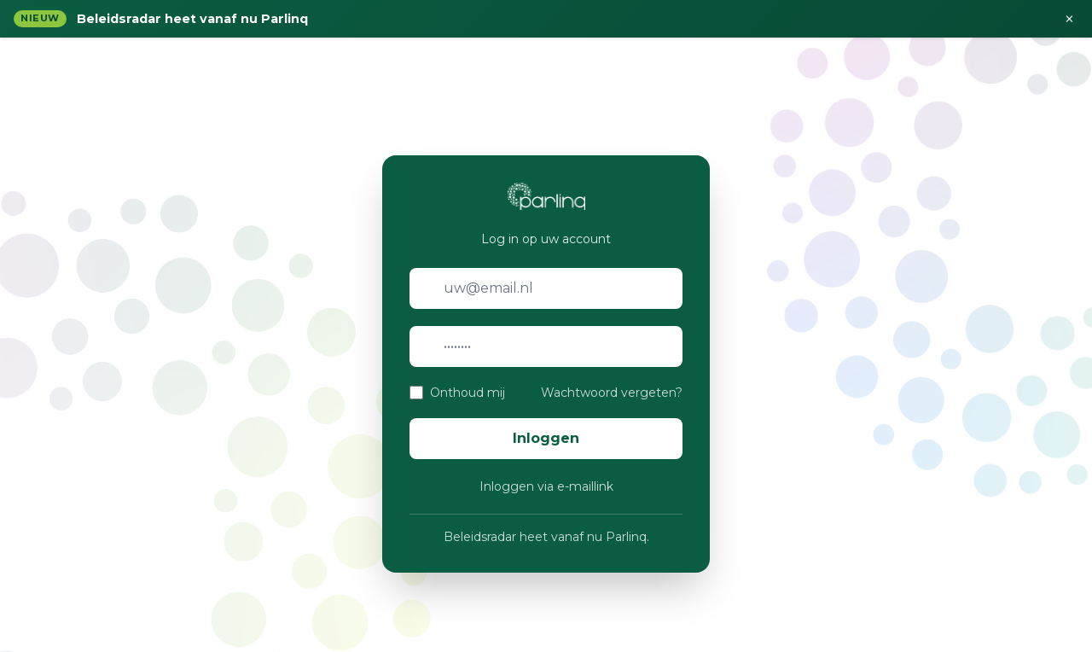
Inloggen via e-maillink (546, 486)
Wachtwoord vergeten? (611, 392)
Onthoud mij (467, 392)
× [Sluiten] (1069, 18)
